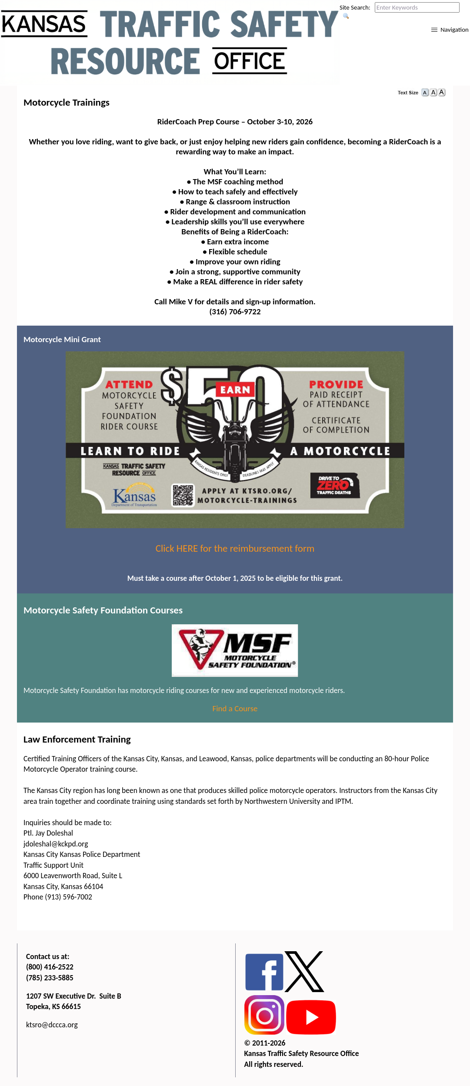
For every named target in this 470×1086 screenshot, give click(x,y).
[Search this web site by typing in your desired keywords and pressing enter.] (417, 7)
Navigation (454, 29)
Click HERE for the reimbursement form (235, 548)
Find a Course (234, 708)
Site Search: (355, 7)
